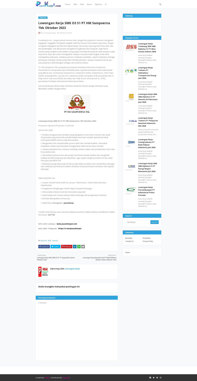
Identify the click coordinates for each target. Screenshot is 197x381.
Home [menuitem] (67, 4)
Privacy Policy (148, 241)
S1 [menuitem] (106, 4)
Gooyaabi (66, 377)
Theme (47, 377)
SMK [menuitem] (82, 4)
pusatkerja (69, 203)
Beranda (128, 238)
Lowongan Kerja (50, 33)
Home (127, 252)
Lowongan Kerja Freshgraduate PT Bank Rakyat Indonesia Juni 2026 (146, 143)
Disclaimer (147, 238)
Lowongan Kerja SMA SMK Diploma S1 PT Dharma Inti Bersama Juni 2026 (147, 98)
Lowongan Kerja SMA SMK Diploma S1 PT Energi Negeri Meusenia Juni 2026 (147, 167)
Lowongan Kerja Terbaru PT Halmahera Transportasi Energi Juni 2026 (147, 72)
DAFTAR (51, 215)
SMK (49, 240)
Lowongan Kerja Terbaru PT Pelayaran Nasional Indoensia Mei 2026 (148, 122)
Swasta (55, 240)
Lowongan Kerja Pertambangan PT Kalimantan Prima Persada (146, 191)
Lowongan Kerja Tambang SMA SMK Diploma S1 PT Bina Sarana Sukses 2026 (147, 47)
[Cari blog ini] (137, 222)
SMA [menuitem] (75, 4)
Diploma (43, 240)
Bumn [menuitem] (89, 4)
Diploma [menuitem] (98, 4)
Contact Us (129, 241)
